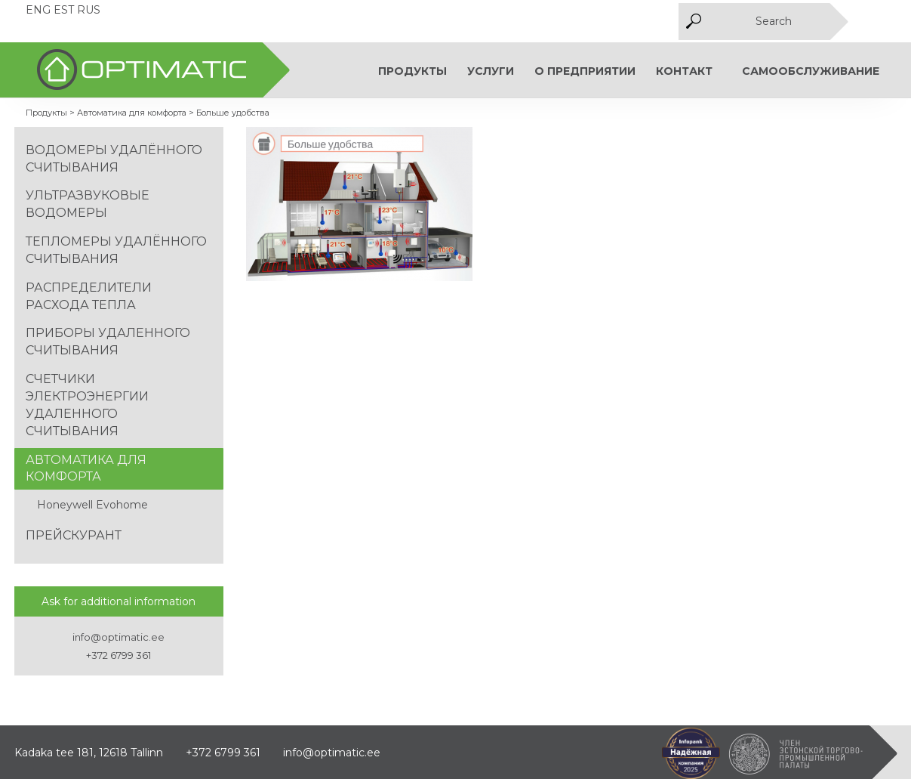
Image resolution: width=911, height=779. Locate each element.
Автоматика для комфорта (86, 468)
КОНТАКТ (684, 71)
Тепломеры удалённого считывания (116, 250)
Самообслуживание (810, 71)
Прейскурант (74, 535)
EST (64, 10)
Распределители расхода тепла (89, 296)
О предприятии (585, 71)
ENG (38, 10)
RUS (88, 10)
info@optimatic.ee (118, 637)
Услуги (490, 71)
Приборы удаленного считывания (108, 341)
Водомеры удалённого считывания (114, 159)
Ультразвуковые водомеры (87, 204)
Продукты (412, 71)
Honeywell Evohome (92, 505)
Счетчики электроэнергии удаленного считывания (87, 405)
